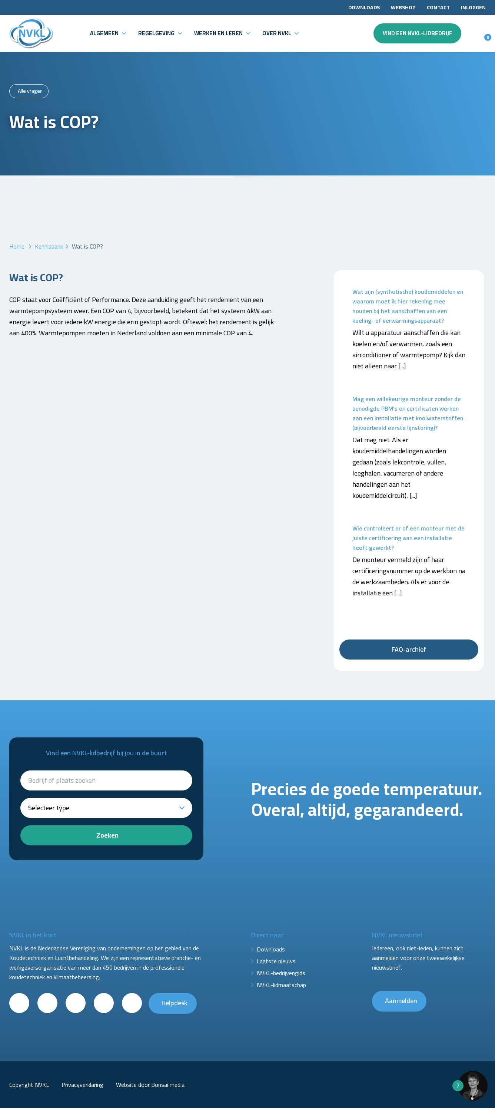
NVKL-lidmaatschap (281, 984)
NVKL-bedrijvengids (281, 973)
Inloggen (473, 7)
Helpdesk (174, 1003)
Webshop (403, 7)
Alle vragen (30, 91)
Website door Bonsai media (150, 1084)
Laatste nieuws (276, 961)
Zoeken (107, 835)
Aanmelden (401, 1000)
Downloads (364, 7)
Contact (438, 7)
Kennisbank (49, 246)
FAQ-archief (409, 649)
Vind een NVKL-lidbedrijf (417, 33)
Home (16, 246)
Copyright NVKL (29, 1084)
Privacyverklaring (82, 1084)
